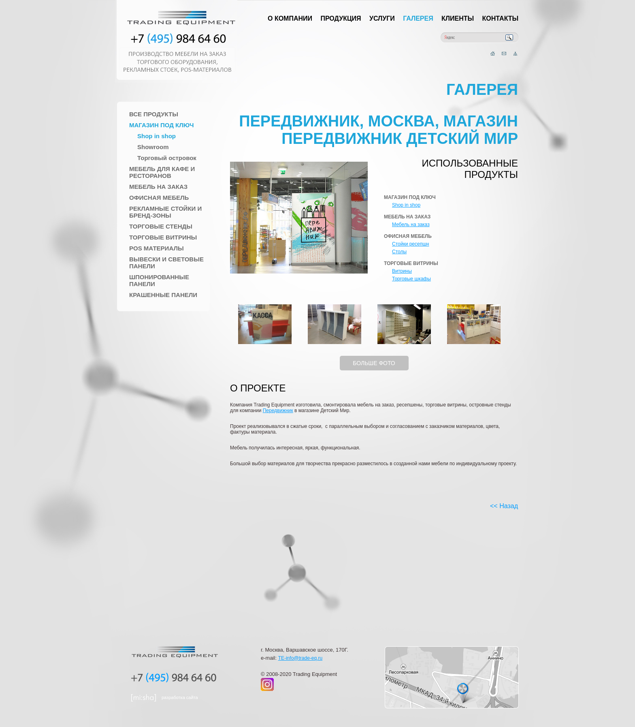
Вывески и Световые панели (166, 262)
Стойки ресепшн (410, 244)
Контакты (500, 18)
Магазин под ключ (161, 125)
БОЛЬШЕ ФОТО (374, 363)
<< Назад (504, 505)
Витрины (402, 271)
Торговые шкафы (411, 279)
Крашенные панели (163, 294)
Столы (399, 251)
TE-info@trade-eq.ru (300, 658)
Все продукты (153, 114)
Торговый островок (166, 157)
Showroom (153, 146)
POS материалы (156, 248)
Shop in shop (156, 136)
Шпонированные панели (159, 280)
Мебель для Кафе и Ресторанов (162, 172)
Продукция (340, 18)
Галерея (418, 18)
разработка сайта (180, 697)
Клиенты (457, 18)
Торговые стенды (160, 226)
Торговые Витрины (163, 237)
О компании (290, 18)
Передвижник (278, 410)
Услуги (382, 18)
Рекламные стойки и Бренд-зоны (165, 212)
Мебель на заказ (158, 186)
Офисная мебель (159, 197)
